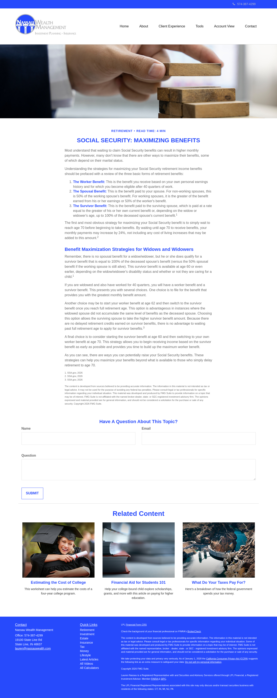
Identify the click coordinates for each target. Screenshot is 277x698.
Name (26, 428)
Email (146, 428)
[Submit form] (32, 493)
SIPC (163, 679)
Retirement (87, 630)
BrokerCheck (194, 631)
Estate (84, 638)
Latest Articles (89, 659)
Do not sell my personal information (203, 662)
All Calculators (89, 668)
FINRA (154, 679)
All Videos (86, 663)
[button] (143, 26)
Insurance (86, 642)
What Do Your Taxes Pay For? (218, 582)
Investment (87, 634)
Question (29, 455)
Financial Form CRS (136, 624)
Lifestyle (85, 655)
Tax (82, 646)
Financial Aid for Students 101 (138, 582)
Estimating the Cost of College (58, 582)
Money (84, 651)
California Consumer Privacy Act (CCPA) (227, 658)
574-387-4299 (244, 4)
